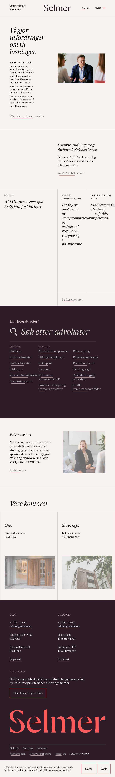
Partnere (16, 351)
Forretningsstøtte (21, 381)
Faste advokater (20, 363)
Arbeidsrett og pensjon (53, 351)
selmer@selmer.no (21, 626)
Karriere (15, 9)
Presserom (60, 753)
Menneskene (17, 6)
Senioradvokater (21, 357)
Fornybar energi (83, 363)
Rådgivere (16, 369)
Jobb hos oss (18, 470)
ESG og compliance (51, 357)
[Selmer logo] (57, 7)
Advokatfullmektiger (23, 375)
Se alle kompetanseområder (87, 387)
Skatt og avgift (82, 369)
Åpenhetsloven (18, 753)
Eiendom (44, 369)
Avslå (104, 768)
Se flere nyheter (72, 299)
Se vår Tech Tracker (71, 173)
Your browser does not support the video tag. (29, 152)
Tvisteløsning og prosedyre (84, 377)
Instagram (42, 748)
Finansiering (81, 351)
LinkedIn (14, 748)
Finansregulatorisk (85, 357)
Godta (88, 768)
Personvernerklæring (40, 753)
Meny (100, 7)
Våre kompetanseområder (27, 116)
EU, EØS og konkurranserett (49, 377)
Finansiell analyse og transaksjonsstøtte (52, 387)
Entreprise (45, 363)
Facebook (28, 748)
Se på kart (15, 659)
